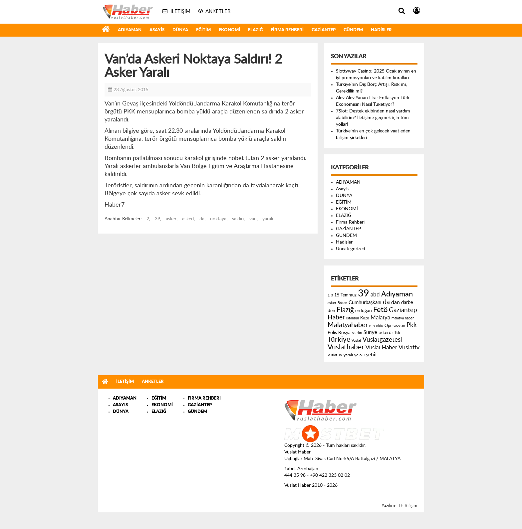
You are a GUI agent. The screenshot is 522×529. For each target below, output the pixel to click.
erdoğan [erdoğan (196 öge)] (363, 310)
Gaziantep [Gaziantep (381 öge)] (403, 310)
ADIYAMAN (129, 30)
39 (157, 219)
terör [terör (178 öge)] (388, 332)
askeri (188, 219)
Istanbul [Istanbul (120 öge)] (352, 318)
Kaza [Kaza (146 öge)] (364, 318)
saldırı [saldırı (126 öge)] (357, 333)
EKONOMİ (229, 30)
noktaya (218, 219)
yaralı (267, 219)
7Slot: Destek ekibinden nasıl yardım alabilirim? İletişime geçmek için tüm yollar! (373, 118)
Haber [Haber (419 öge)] (336, 317)
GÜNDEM (353, 30)
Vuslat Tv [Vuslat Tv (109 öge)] (335, 355)
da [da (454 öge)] (386, 302)
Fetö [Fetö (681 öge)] (380, 309)
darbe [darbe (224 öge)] (407, 302)
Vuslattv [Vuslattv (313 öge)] (408, 347)
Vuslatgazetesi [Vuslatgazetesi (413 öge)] (382, 339)
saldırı (238, 219)
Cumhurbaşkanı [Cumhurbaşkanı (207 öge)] (365, 302)
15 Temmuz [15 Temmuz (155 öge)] (345, 295)
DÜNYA (180, 30)
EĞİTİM (203, 30)
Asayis (156, 30)
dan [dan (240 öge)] (395, 302)
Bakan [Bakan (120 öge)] (342, 303)
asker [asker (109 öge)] (332, 303)
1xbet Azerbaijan (301, 468)
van (253, 219)
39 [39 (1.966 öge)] (363, 293)
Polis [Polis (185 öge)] (332, 332)
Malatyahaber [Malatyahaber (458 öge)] (348, 325)
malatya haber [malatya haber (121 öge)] (403, 318)
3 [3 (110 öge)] (332, 295)
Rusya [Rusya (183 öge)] (344, 332)
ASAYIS (120, 405)
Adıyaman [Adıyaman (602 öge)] (397, 294)
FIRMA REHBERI (204, 398)
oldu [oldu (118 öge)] (379, 326)
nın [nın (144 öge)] (372, 326)
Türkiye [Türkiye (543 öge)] (339, 339)
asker (171, 219)
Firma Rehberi (287, 30)
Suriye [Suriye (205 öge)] (370, 332)
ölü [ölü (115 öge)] (362, 355)
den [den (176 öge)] (331, 310)
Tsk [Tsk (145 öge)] (397, 333)
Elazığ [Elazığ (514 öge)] (345, 309)
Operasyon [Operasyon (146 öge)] (395, 326)
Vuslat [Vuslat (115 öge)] (356, 340)
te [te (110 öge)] (380, 333)
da (201, 219)
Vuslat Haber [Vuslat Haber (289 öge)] (381, 347)
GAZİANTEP (324, 30)
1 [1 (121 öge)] (329, 295)
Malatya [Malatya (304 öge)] (380, 317)
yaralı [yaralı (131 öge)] (348, 355)
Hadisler (381, 30)
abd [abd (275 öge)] (375, 294)
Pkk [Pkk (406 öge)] (411, 325)
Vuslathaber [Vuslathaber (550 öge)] (346, 347)
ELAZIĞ (255, 30)
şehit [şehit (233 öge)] (371, 354)
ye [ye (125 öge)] (356, 355)
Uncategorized (350, 249)
